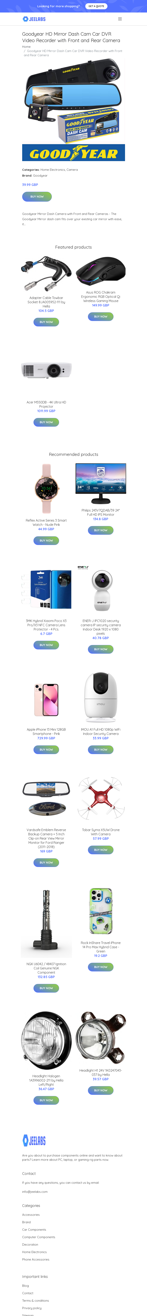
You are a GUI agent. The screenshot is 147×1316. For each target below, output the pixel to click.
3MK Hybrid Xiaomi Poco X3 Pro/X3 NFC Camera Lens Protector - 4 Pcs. (46, 625)
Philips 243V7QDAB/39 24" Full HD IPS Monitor (101, 512)
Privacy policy (32, 1308)
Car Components (34, 1230)
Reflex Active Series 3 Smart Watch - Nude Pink (46, 522)
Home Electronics (53, 170)
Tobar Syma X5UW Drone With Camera (101, 832)
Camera (72, 170)
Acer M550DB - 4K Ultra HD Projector (46, 404)
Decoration (30, 1244)
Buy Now (37, 196)
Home (26, 47)
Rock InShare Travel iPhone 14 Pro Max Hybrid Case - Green (101, 947)
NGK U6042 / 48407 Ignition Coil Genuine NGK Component (46, 968)
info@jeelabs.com (35, 1192)
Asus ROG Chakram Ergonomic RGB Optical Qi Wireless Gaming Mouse (100, 296)
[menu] (120, 19)
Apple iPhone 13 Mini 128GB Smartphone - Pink (46, 731)
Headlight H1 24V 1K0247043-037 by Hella (100, 1072)
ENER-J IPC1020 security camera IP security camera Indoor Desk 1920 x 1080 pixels (101, 627)
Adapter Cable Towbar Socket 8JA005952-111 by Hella (46, 302)
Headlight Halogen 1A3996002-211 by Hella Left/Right (46, 1080)
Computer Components (38, 1237)
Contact (27, 1293)
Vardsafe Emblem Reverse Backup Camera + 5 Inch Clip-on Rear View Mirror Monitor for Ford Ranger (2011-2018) (46, 838)
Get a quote (96, 6)
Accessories (31, 1215)
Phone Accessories (35, 1259)
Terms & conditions (35, 1300)
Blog (25, 1286)
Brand (26, 1222)
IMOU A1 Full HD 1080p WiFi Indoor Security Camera (100, 731)
